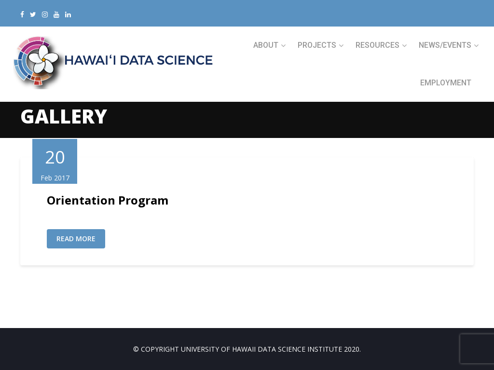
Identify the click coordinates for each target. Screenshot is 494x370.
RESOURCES (377, 45)
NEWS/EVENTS (445, 45)
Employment (445, 82)
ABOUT (265, 45)
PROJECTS (317, 45)
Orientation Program (107, 200)
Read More (76, 238)
